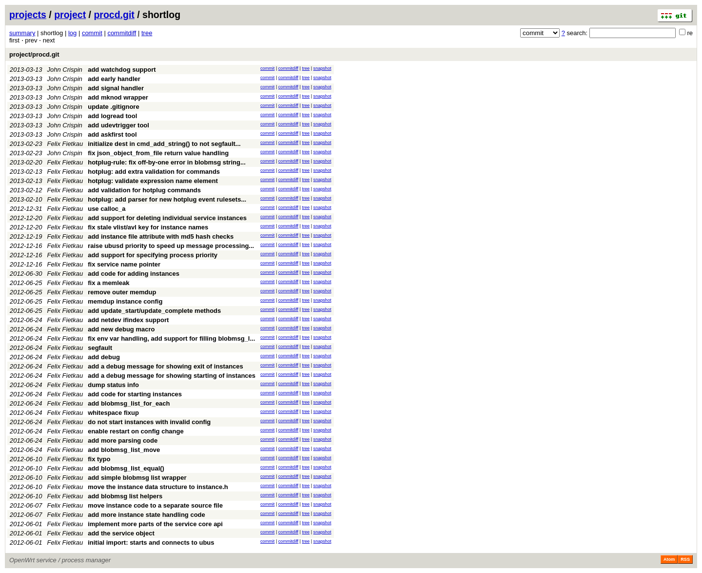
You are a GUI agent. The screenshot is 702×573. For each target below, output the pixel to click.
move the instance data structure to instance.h (158, 487)
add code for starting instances (135, 394)
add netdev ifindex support (128, 320)
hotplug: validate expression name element (153, 180)
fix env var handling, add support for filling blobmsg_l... (171, 338)
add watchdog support (122, 69)
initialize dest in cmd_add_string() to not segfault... (164, 143)
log (72, 33)
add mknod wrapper (118, 97)
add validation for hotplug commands (144, 190)
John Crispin (64, 69)
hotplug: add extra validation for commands (154, 171)
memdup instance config (125, 301)
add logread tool (112, 116)
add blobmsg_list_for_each (129, 403)
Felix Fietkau (65, 143)
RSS (685, 559)
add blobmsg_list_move (124, 449)
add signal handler (116, 88)
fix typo (99, 459)
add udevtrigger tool (118, 125)
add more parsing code (122, 440)
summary (22, 33)
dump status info (113, 385)
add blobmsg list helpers (125, 496)
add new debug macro (121, 329)
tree (146, 33)
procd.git (114, 14)
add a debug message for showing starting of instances (171, 375)
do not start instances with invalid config (149, 422)
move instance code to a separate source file (155, 505)
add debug (104, 357)
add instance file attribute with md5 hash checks (161, 236)
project (70, 14)
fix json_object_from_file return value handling (158, 153)
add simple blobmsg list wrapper (137, 477)
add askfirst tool (112, 134)
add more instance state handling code (146, 514)
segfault (100, 347)
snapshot (322, 68)
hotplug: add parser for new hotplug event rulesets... (167, 199)
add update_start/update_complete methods (154, 310)
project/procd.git (34, 54)
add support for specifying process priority (152, 255)
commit (92, 33)
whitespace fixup (113, 412)
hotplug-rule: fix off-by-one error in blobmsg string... (167, 162)
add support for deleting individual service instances (167, 218)
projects (27, 14)
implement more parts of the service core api (155, 524)
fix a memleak (108, 282)
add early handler (114, 78)
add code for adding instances (133, 273)
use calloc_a (106, 208)
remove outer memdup (122, 292)
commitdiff (121, 33)
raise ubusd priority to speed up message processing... (171, 245)
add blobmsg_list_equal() (126, 468)
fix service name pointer (124, 264)
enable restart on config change (136, 431)
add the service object (121, 533)
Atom (669, 559)
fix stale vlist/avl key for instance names (148, 227)
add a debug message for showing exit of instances (165, 366)
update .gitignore (113, 106)
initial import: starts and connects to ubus (151, 542)
